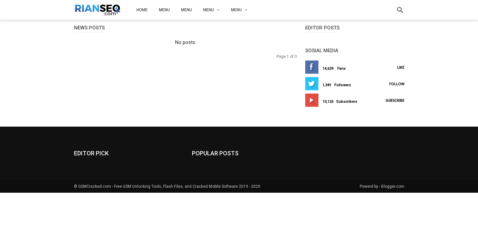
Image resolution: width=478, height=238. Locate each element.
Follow (396, 83)
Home (142, 10)
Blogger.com (392, 186)
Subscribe (395, 100)
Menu (164, 10)
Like (400, 67)
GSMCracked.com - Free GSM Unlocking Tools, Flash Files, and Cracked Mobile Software (158, 186)
